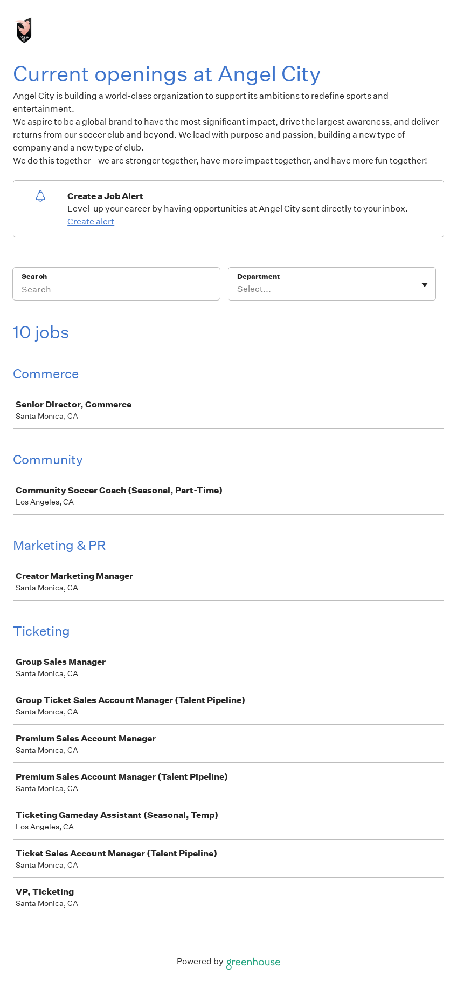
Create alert (90, 221)
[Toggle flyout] (424, 284)
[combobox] (238, 289)
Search (34, 276)
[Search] (116, 291)
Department (258, 276)
